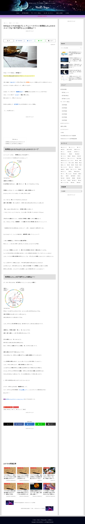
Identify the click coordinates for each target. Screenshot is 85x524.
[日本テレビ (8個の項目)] (63, 158)
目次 (13, 139)
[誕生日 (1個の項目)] (62, 169)
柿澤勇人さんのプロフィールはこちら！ (15, 399)
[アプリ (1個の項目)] (62, 174)
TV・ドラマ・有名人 (8, 407)
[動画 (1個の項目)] (80, 169)
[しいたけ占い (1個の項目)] (69, 174)
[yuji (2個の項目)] (80, 163)
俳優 (5, 409)
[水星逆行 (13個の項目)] (78, 154)
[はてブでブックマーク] (30, 40)
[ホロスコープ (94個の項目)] (64, 147)
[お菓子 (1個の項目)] (75, 174)
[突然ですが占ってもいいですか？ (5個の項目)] (67, 161)
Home (34, 519)
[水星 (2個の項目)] (77, 165)
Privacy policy (44, 519)
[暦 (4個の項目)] (80, 161)
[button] (51, 40)
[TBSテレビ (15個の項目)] (78, 152)
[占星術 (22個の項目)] (70, 152)
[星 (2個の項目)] (80, 165)
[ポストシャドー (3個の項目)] (64, 163)
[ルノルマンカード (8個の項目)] (71, 158)
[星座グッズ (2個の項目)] (78, 167)
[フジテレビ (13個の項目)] (63, 156)
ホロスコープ (19, 409)
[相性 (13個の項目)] (72, 154)
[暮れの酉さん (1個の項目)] (78, 172)
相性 (24, 409)
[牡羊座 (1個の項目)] (73, 183)
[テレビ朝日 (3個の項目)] (71, 163)
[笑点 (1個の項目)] (79, 176)
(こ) (23, 389)
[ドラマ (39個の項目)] (79, 147)
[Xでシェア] (8, 40)
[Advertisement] (29, 35)
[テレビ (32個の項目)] (63, 152)
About (38, 519)
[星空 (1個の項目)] (68, 169)
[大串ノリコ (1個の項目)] (64, 172)
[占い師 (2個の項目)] (72, 167)
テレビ (13, 409)
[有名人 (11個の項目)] (74, 156)
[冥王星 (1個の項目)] (69, 178)
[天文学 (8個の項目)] (79, 156)
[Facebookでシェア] (19, 40)
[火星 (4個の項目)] (77, 161)
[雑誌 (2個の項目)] (77, 163)
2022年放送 (15, 407)
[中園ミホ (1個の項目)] (74, 180)
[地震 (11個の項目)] (69, 156)
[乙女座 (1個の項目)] (63, 178)
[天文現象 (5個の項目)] (79, 158)
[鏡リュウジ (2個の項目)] (63, 165)
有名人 (9, 409)
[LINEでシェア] (40, 40)
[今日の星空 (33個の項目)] (70, 150)
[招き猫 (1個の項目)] (79, 183)
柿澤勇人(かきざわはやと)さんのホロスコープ (15, 141)
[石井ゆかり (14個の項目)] (64, 154)
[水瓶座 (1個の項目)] (79, 178)
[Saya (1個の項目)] (80, 180)
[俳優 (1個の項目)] (69, 180)
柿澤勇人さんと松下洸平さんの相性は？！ (14, 143)
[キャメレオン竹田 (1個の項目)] (65, 183)
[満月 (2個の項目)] (73, 165)
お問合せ (50, 519)
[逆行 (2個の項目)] (69, 165)
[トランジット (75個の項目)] (72, 147)
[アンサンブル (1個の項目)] (74, 169)
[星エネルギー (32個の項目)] (78, 150)
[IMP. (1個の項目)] (68, 176)
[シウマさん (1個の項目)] (63, 180)
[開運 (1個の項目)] (74, 178)
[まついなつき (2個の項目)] (64, 167)
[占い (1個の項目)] (62, 176)
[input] (71, 48)
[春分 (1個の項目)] (80, 174)
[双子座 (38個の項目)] (63, 150)
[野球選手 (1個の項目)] (74, 176)
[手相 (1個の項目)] (71, 172)
